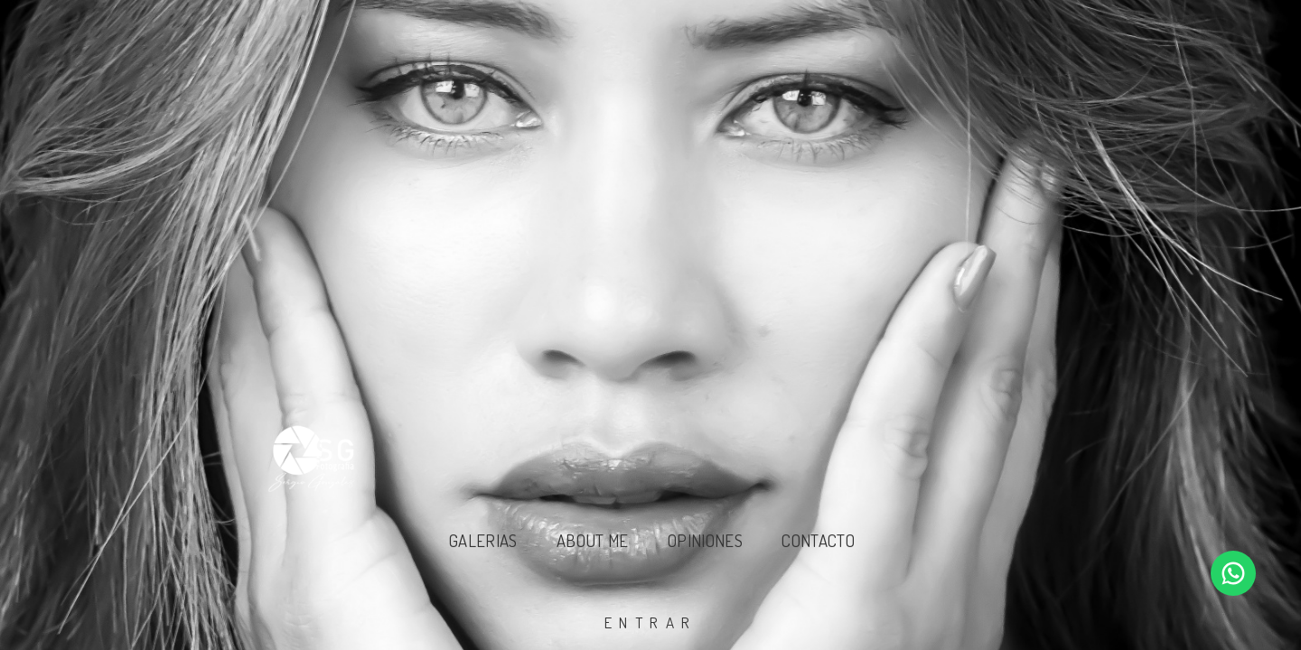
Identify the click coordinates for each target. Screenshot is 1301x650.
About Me (593, 540)
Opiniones (705, 540)
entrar (650, 622)
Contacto (818, 540)
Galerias (483, 540)
